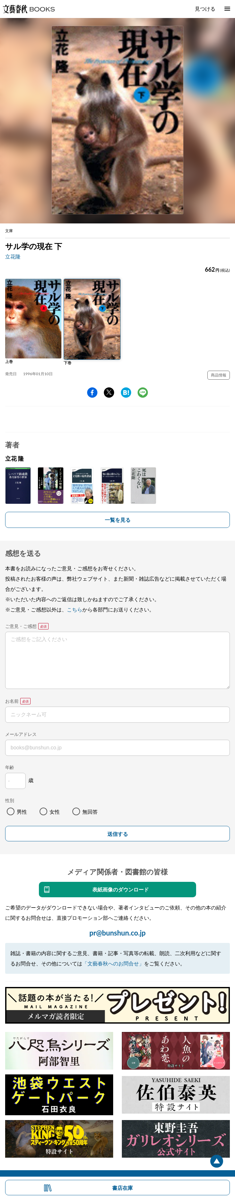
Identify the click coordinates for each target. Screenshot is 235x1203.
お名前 (12, 701)
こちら (74, 609)
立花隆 (13, 256)
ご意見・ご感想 (21, 626)
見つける (205, 8)
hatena (126, 392)
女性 (55, 812)
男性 (22, 812)
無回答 (90, 812)
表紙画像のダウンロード (120, 889)
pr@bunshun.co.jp (117, 932)
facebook (92, 392)
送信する (117, 834)
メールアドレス (21, 734)
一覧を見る (118, 520)
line (143, 392)
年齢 (9, 767)
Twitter (109, 392)
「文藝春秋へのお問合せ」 (113, 963)
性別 (9, 800)
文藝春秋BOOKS (29, 9)
